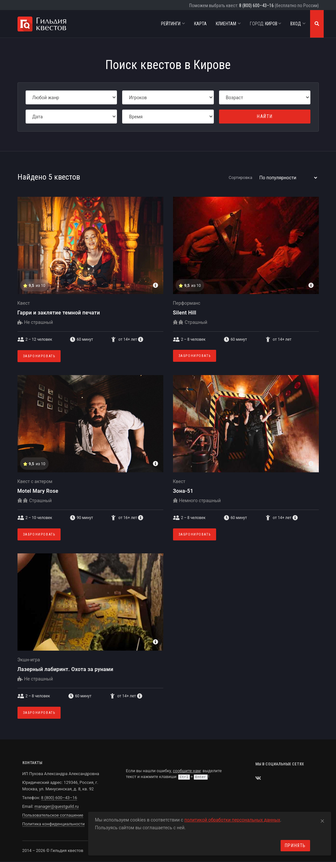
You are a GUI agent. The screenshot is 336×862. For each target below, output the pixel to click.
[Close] (322, 820)
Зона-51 (183, 491)
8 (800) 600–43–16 (256, 5)
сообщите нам (187, 770)
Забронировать (39, 356)
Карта (200, 23)
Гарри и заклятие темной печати (58, 313)
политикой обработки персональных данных (232, 819)
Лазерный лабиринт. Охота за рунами (65, 669)
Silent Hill (184, 313)
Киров (265, 23)
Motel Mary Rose (37, 491)
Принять (295, 845)
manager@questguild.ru (56, 806)
